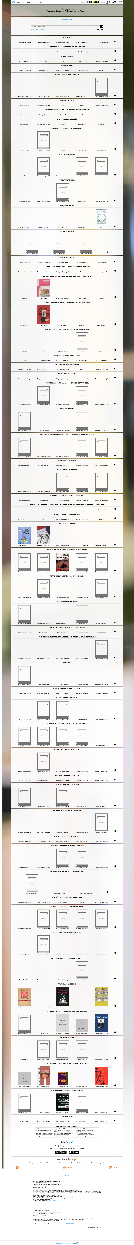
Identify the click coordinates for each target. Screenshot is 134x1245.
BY (98, 2)
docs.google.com (53, 1200)
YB (94, 2)
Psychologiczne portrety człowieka (42, 1131)
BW (91, 2)
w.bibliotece (61, 1163)
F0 (107, 2)
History (28, 2)
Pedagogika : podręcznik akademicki (64, 1136)
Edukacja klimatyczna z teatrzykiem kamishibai (46, 1181)
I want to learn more (61, 1243)
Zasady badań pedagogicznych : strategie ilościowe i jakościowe (48, 1134)
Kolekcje (42, 29)
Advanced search (35, 29)
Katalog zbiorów (67, 19)
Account (40, 2)
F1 (110, 2)
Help (34, 2)
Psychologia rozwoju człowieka (42, 1136)
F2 (114, 2)
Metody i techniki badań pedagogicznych (43, 1130)
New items (20, 2)
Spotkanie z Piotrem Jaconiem (42, 1209)
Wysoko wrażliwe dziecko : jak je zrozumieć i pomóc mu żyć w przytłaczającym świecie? (95, 1134)
